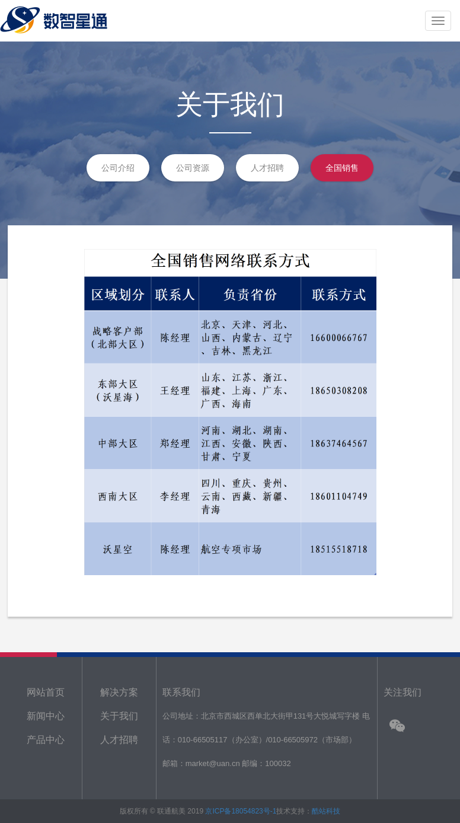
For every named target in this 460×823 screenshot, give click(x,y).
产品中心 (46, 740)
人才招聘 (267, 168)
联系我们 (181, 692)
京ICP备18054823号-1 (240, 811)
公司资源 (192, 168)
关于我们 (119, 716)
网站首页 (46, 692)
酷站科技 (326, 811)
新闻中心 (46, 716)
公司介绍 (118, 168)
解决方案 (119, 692)
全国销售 (342, 168)
